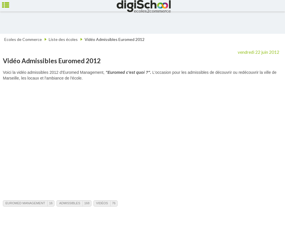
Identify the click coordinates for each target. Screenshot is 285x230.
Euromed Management (25, 203)
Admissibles (69, 203)
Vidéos (102, 203)
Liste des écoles (63, 39)
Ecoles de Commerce (23, 39)
